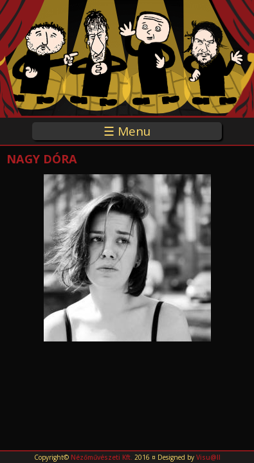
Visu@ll (208, 457)
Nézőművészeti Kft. (101, 457)
